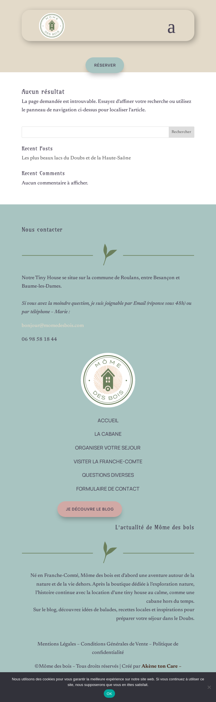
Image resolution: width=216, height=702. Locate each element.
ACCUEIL (108, 420)
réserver (98, 65)
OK (109, 694)
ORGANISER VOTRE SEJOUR (108, 447)
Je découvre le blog (80, 509)
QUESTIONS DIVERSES (108, 474)
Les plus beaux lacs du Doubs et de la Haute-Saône (76, 158)
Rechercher (181, 132)
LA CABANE (108, 433)
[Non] (209, 687)
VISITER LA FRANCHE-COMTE (108, 461)
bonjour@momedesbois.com (53, 325)
